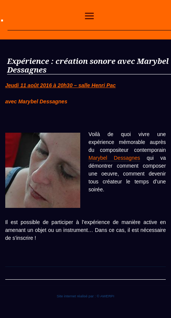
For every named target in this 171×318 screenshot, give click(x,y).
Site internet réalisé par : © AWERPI (85, 296)
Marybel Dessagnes (114, 158)
